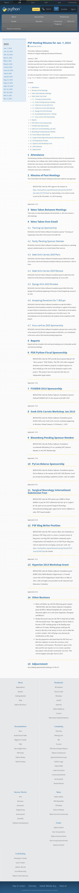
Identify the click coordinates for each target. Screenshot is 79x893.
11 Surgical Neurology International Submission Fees (47, 138)
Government (20, 814)
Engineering (20, 810)
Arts (20, 797)
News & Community (14, 29)
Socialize (64, 9)
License (58, 713)
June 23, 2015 (8, 70)
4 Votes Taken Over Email (38, 96)
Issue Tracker (20, 863)
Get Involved (58, 779)
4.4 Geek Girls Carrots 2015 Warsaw (43, 108)
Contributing (20, 853)
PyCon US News (58, 810)
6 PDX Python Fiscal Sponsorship (41, 123)
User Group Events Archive (59, 841)
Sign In (73, 9)
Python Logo (58, 762)
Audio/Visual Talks (20, 735)
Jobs (59, 2)
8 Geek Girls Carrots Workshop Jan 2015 (42, 129)
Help (20, 700)
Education (20, 805)
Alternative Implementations (59, 718)
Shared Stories (59, 783)
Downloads (58, 682)
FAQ (20, 744)
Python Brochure (20, 705)
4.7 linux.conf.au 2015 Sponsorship (43, 117)
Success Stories (20, 792)
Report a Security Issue (20, 876)
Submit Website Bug (48, 886)
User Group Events (58, 832)
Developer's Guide (20, 858)
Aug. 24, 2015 (8, 83)
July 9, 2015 (8, 73)
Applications (20, 687)
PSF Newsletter (59, 801)
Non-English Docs (20, 749)
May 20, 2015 (8, 64)
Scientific (20, 819)
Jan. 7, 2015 (8, 48)
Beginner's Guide (20, 740)
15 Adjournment (35, 149)
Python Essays (20, 762)
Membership (64, 17)
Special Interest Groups (59, 757)
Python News (58, 797)
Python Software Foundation (37, 890)
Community (72, 2)
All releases (59, 687)
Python (6, 2)
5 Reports (33, 120)
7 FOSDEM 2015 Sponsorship (39, 126)
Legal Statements (47, 890)
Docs (33, 2)
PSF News (58, 805)
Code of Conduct (58, 770)
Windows (59, 696)
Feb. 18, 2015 (8, 55)
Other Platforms (58, 709)
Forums (58, 744)
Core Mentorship (20, 871)
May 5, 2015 (8, 61)
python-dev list (20, 867)
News (59, 792)
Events (58, 823)
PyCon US (70, 21)
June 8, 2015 (8, 67)
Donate (36, 9)
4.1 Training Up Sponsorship (41, 99)
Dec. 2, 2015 (8, 99)
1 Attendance (34, 87)
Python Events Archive (58, 836)
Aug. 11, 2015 (8, 80)
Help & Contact (19, 886)
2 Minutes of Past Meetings (39, 90)
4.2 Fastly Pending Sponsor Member (43, 102)
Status (63, 886)
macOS (58, 700)
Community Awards (58, 775)
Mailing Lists (58, 735)
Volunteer (39, 21)
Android (59, 705)
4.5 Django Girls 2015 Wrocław (42, 111)
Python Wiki (59, 766)
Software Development (20, 823)
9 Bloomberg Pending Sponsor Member (42, 132)
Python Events (59, 827)
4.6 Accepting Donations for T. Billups (44, 114)
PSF (20, 2)
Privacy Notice (55, 890)
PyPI (46, 2)
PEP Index (20, 753)
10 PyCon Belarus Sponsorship (40, 135)
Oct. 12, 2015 (8, 89)
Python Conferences (59, 753)
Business (20, 801)
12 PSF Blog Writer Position (39, 141)
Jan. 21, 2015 (8, 51)
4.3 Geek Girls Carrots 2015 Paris (42, 105)
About (14, 17)
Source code (58, 692)
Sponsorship (39, 17)
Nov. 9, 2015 (8, 95)
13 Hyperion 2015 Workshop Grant (41, 143)
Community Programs (58, 22)
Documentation (20, 726)
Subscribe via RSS (34, 46)
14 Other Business (36, 146)
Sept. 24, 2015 (8, 86)
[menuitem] (14, 48)
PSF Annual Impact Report (59, 749)
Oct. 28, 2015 (8, 92)
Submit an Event (58, 845)
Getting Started (20, 696)
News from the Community (59, 814)
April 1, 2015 (8, 58)
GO (56, 9)
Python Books (20, 757)
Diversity (59, 731)
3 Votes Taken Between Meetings (40, 93)
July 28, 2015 (8, 77)
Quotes (20, 692)
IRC (59, 740)
